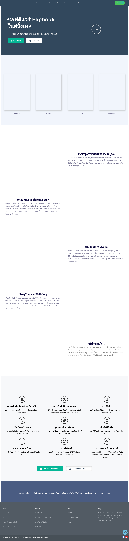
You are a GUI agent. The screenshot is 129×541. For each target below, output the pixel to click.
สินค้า (43, 3)
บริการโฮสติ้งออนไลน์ (10, 522)
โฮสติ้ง (64, 3)
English (24, 3)
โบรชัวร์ (48, 113)
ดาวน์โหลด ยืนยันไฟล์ (74, 517)
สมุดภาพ (80, 113)
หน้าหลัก (35, 3)
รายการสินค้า (7, 513)
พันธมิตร (38, 526)
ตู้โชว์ (56, 3)
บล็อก (71, 3)
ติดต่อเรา (70, 522)
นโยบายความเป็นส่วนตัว (43, 517)
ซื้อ (50, 3)
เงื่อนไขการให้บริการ (41, 522)
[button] (96, 29)
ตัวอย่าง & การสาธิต (9, 527)
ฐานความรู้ (71, 512)
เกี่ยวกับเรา (38, 512)
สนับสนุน (79, 3)
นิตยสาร (17, 113)
